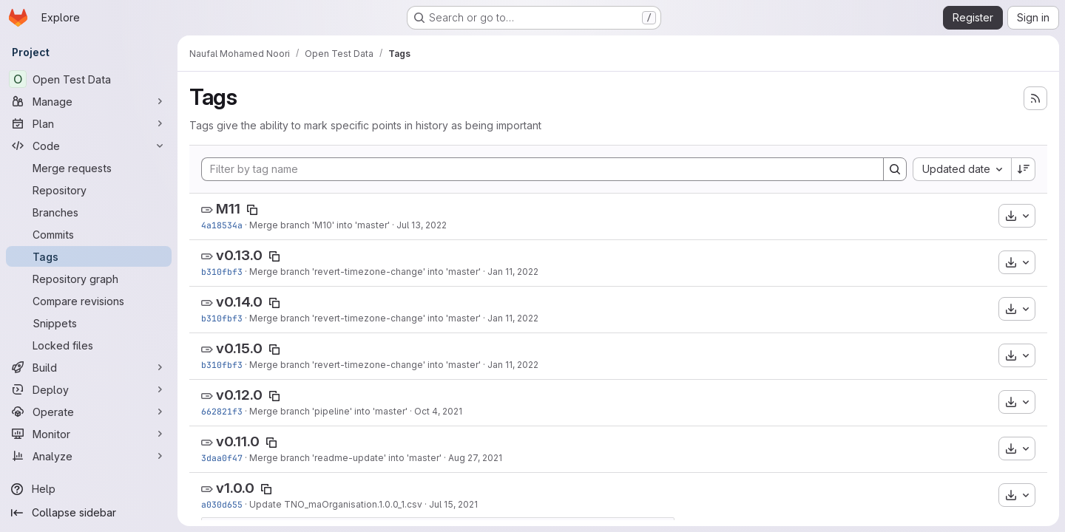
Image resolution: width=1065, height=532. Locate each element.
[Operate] (89, 411)
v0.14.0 (239, 301)
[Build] (89, 367)
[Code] (89, 145)
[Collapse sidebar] (89, 512)
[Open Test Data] (89, 79)
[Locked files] (89, 345)
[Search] (895, 169)
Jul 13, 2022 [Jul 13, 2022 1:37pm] (421, 225)
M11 (228, 208)
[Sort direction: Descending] (1023, 169)
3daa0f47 (222, 457)
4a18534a (222, 225)
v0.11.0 (238, 441)
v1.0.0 (235, 488)
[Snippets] (89, 323)
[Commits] (89, 234)
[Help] (89, 489)
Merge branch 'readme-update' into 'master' (345, 457)
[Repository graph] (89, 278)
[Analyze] (89, 456)
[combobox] (962, 169)
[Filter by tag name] (542, 169)
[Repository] (89, 190)
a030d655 (222, 504)
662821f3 (222, 411)
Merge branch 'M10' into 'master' (319, 225)
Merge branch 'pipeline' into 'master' (328, 411)
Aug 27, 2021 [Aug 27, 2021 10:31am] (475, 457)
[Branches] (89, 212)
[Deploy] (89, 389)
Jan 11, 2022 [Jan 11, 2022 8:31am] (512, 271)
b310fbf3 (222, 271)
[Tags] (89, 256)
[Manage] (89, 101)
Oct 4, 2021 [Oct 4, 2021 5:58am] (438, 411)
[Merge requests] (89, 167)
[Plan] (89, 123)
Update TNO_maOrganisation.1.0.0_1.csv (335, 504)
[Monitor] (89, 433)
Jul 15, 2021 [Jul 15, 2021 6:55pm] (453, 504)
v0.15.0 (239, 348)
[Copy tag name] (252, 210)
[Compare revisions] (89, 300)
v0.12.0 (239, 394)
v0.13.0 (239, 255)
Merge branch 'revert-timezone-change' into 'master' (365, 271)
